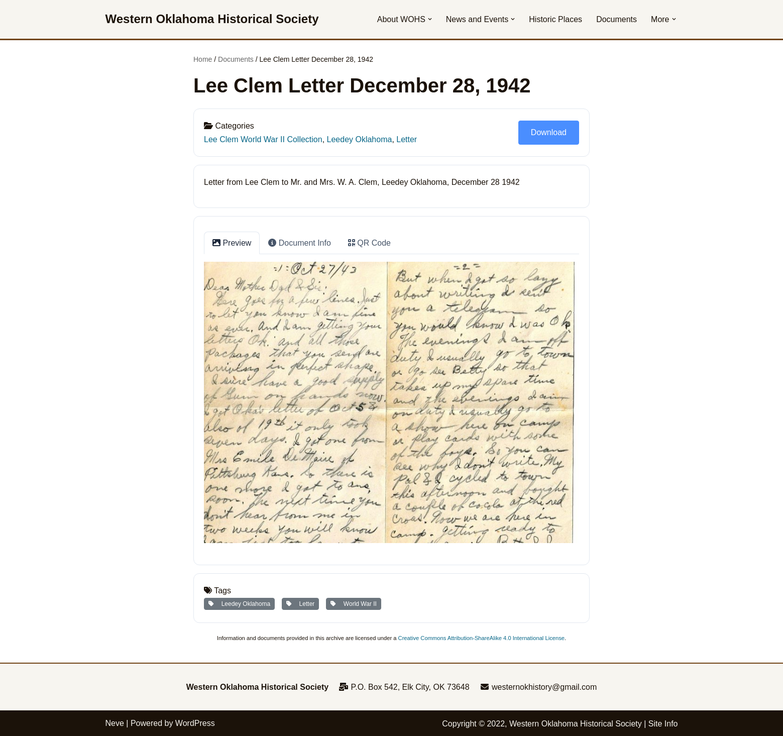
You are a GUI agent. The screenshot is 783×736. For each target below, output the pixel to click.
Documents (616, 19)
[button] (430, 19)
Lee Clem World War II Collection (263, 139)
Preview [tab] (231, 243)
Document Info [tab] (299, 243)
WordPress (195, 723)
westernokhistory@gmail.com (538, 687)
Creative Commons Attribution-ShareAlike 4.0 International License (481, 638)
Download (549, 132)
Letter (406, 139)
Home (202, 59)
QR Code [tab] (369, 243)
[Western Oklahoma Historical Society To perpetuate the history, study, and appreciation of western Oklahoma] (212, 19)
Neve (114, 723)
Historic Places (555, 19)
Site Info (663, 723)
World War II (353, 603)
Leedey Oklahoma (359, 139)
